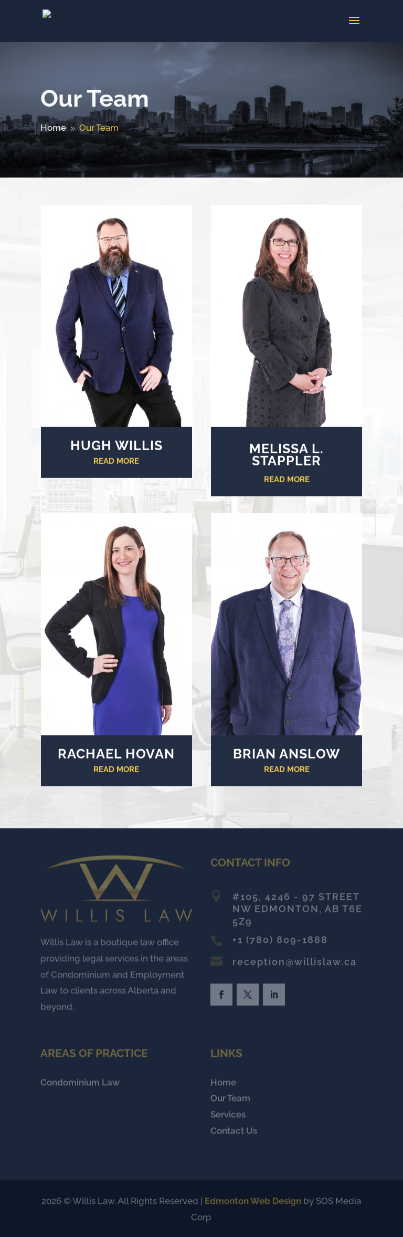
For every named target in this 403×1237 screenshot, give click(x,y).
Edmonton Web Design (253, 1201)
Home (223, 1083)
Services (228, 1115)
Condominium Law (80, 1083)
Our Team (230, 1100)
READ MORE (287, 481)
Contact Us (233, 1132)
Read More (116, 463)
